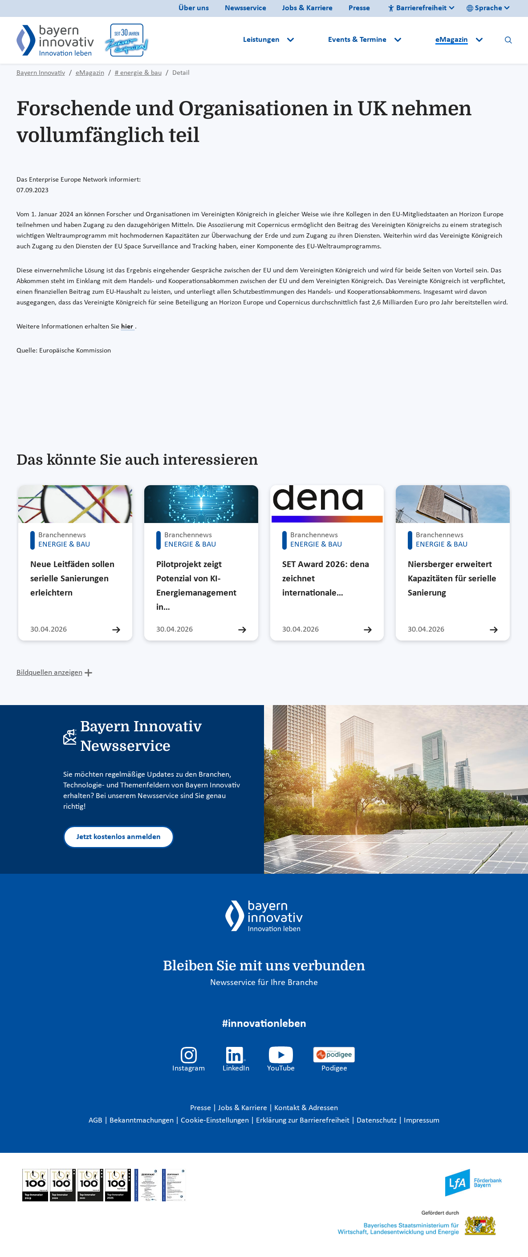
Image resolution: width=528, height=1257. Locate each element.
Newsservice (245, 8)
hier (128, 326)
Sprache (484, 8)
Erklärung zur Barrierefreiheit (303, 1120)
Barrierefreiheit (417, 8)
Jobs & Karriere (307, 8)
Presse (359, 8)
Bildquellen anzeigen (49, 673)
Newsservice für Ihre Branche (264, 982)
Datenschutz (377, 1120)
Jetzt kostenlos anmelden (119, 837)
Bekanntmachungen (142, 1120)
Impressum (421, 1120)
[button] (312, 40)
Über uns (194, 8)
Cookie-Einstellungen (215, 1120)
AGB (96, 1120)
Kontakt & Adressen (306, 1108)
